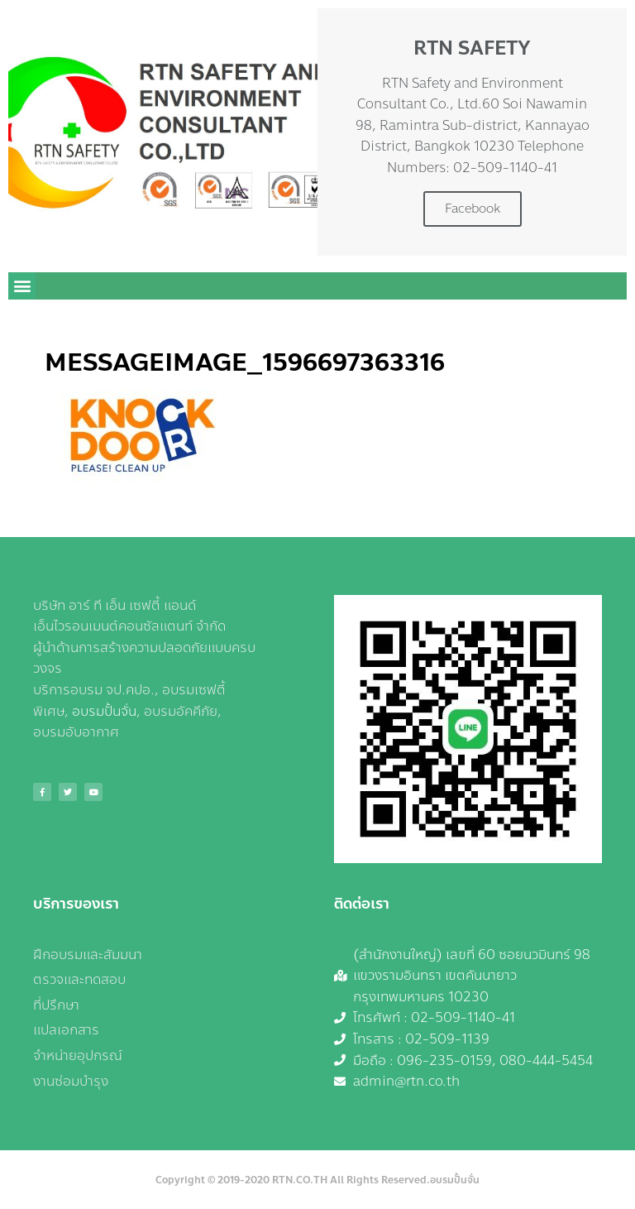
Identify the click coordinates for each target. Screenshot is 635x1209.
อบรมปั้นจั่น (104, 711)
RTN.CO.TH (299, 1180)
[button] (22, 286)
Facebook (472, 208)
